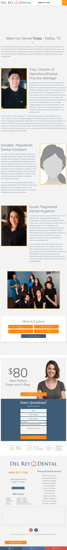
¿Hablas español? (16, 542)
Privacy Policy (30, 534)
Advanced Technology (49, 501)
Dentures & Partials (49, 496)
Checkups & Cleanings (49, 478)
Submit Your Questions (33, 437)
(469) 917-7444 (44, 2)
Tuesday (8, 499)
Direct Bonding (49, 493)
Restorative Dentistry (49, 483)
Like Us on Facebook (35, 448)
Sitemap (25, 534)
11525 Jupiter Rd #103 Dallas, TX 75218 (18, 480)
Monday (8, 497)
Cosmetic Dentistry (49, 488)
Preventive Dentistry (49, 475)
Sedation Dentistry (49, 498)
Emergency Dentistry (49, 503)
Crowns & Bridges (49, 486)
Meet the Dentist (46, 326)
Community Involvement (46, 331)
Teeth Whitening (49, 491)
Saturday (8, 504)
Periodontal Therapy (49, 481)
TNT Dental (53, 534)
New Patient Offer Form (33, 394)
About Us (20, 326)
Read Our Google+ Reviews (55, 448)
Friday (7, 502)
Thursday (8, 501)
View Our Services (33, 336)
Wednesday (9, 500)
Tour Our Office (20, 331)
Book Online (16, 448)
